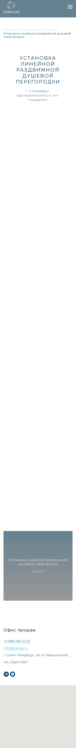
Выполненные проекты (37, 29)
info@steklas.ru (15, 648)
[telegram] (6, 674)
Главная (9, 29)
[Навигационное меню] (70, 7)
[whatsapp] (12, 674)
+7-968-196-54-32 (16, 641)
